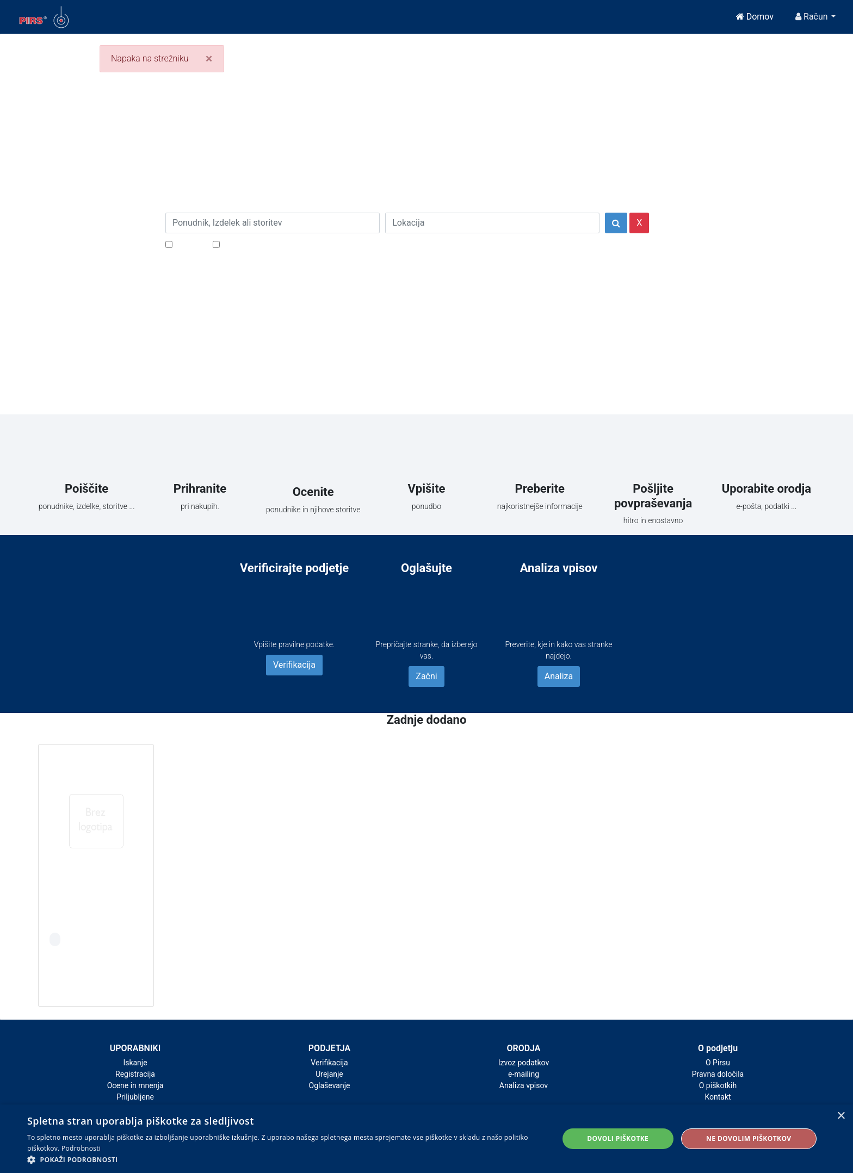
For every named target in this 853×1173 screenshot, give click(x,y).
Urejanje (329, 1074)
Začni (426, 676)
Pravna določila (718, 1074)
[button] (285, 1159)
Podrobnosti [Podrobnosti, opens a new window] (81, 1148)
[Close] (209, 59)
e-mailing (523, 1074)
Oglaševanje (329, 1085)
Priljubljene (135, 1097)
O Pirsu (718, 1062)
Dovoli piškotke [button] (617, 1138)
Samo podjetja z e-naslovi (271, 244)
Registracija (135, 1074)
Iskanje (135, 1062)
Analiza (559, 676)
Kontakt (717, 1097)
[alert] (426, 1138)
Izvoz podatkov (523, 1062)
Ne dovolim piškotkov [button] (748, 1138)
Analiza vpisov (523, 1085)
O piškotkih (718, 1085)
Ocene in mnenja (135, 1085)
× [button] (841, 1116)
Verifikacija (294, 665)
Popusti (189, 244)
